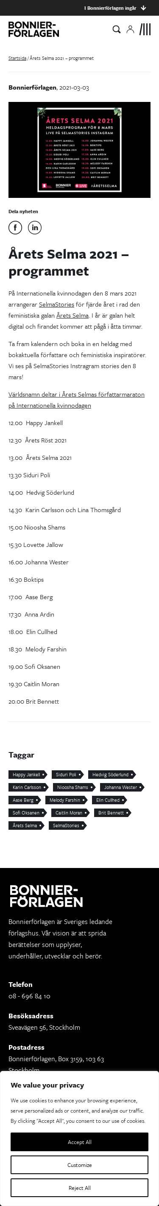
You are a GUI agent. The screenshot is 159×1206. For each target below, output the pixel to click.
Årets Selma (72, 315)
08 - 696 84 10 (29, 996)
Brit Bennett (111, 812)
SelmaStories (56, 304)
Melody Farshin (65, 799)
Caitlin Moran (69, 812)
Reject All (80, 1187)
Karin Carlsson (27, 787)
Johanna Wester (120, 787)
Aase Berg (23, 799)
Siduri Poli (66, 774)
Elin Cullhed (108, 799)
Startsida (17, 58)
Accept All (80, 1142)
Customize (79, 1165)
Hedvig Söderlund (110, 774)
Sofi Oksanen (26, 812)
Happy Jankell (26, 774)
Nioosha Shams (72, 787)
